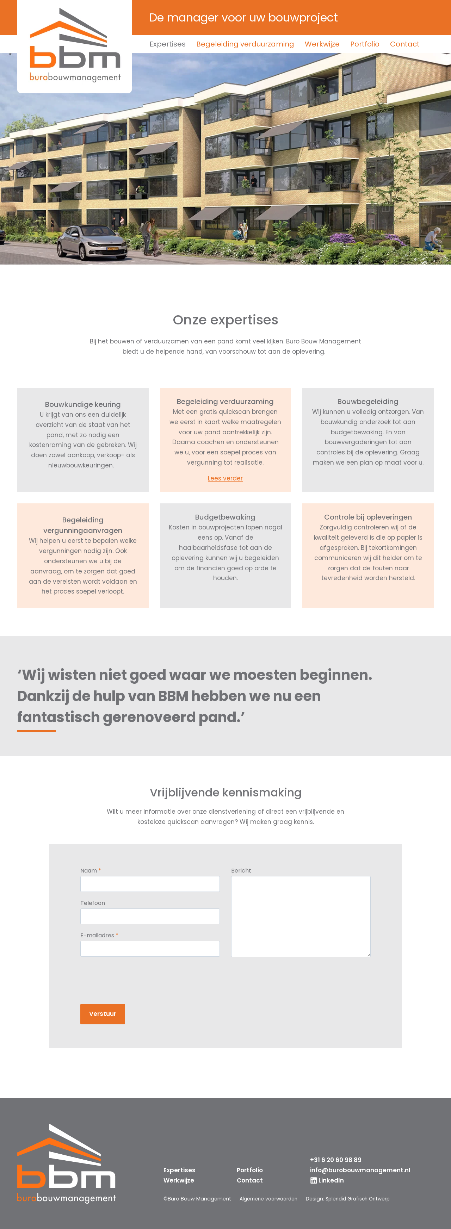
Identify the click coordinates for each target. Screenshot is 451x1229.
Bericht (241, 872)
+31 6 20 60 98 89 (336, 1160)
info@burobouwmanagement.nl (360, 1170)
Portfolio (364, 44)
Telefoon (98, 904)
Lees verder (225, 478)
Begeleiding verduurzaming (245, 44)
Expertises (167, 44)
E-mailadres (105, 937)
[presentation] (139, 978)
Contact (405, 44)
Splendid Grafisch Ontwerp (364, 1198)
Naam (96, 871)
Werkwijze (322, 44)
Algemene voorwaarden (271, 1198)
